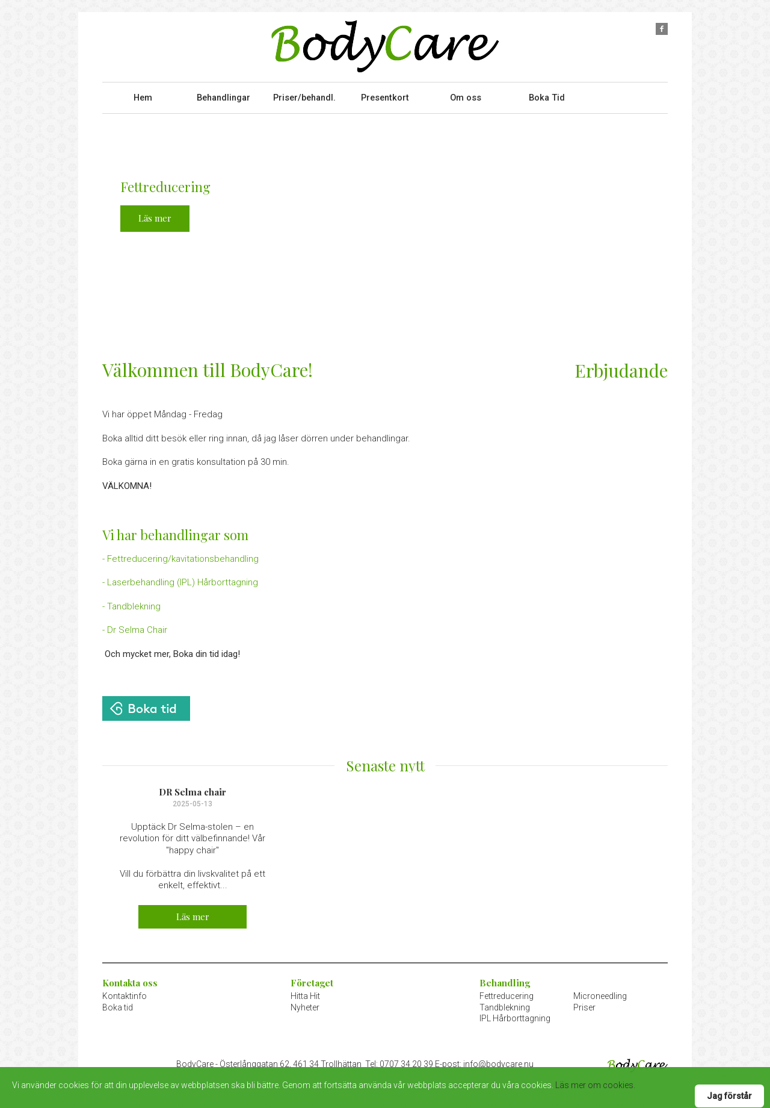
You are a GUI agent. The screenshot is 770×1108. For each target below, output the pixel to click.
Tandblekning (504, 1003)
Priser (584, 1003)
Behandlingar (223, 95)
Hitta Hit (305, 992)
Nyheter (305, 1003)
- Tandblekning (131, 602)
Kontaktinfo (124, 992)
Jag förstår (729, 1096)
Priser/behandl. (304, 95)
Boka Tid (546, 95)
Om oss (466, 95)
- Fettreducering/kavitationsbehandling (180, 555)
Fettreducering (506, 992)
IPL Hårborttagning (514, 1014)
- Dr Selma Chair (134, 626)
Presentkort (385, 95)
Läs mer (154, 214)
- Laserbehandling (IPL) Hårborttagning (180, 578)
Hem (143, 95)
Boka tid (117, 1003)
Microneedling (600, 992)
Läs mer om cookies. (595, 1085)
